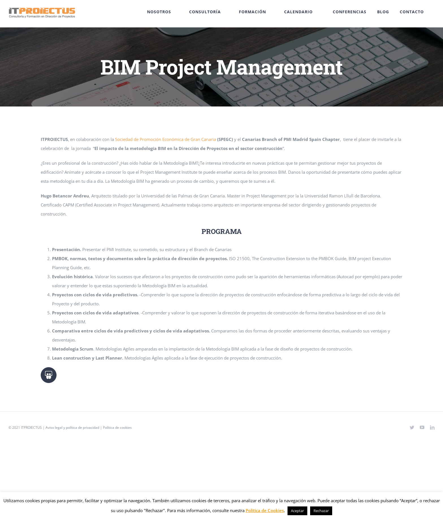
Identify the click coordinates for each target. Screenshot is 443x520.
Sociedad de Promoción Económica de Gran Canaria (165, 139)
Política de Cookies (265, 510)
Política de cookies (117, 427)
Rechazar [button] (321, 510)
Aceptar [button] (297, 510)
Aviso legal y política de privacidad (72, 427)
